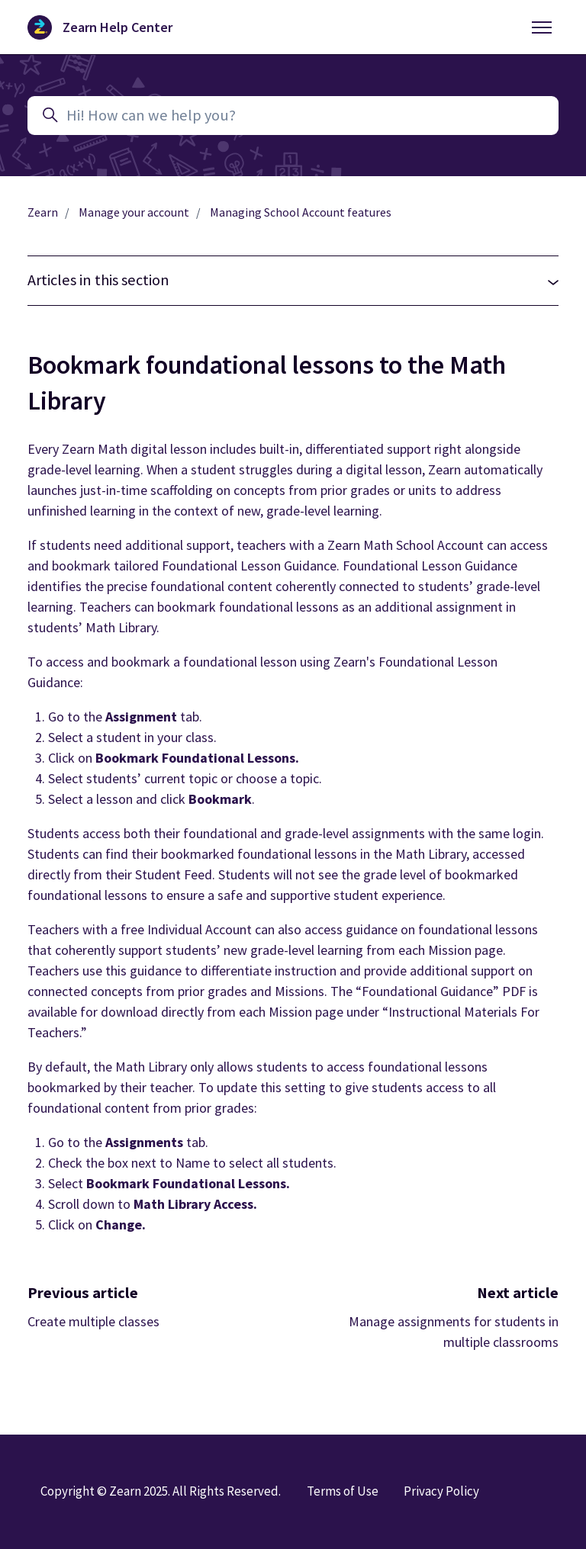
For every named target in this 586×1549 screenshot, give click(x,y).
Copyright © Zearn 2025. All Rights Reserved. (160, 1491)
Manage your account (134, 212)
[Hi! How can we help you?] (293, 115)
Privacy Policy (441, 1491)
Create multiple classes (93, 1321)
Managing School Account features (300, 212)
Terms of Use (342, 1491)
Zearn (42, 212)
